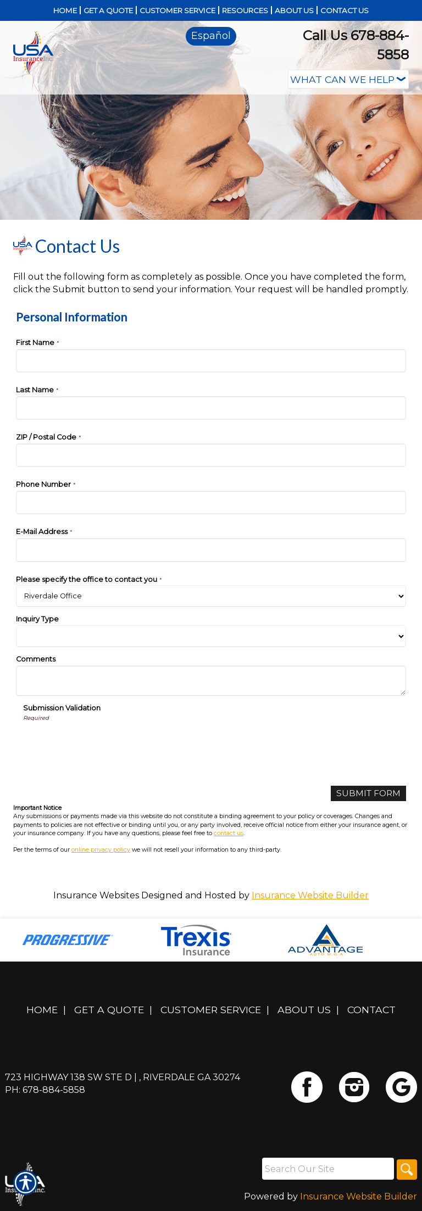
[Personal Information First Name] (211, 361)
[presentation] (106, 743)
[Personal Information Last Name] (211, 408)
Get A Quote (109, 1010)
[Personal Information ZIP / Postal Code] (211, 455)
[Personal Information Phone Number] (211, 502)
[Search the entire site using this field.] (326, 1169)
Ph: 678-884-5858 (45, 1090)
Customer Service (210, 1010)
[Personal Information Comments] (211, 680)
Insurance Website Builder (310, 896)
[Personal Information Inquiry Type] (211, 636)
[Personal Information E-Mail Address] (211, 550)
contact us (228, 833)
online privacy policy (100, 850)
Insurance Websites (96, 896)
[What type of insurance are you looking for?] (348, 79)
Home (42, 1010)
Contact (371, 1010)
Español (211, 36)
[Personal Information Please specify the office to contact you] (211, 596)
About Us (304, 1010)
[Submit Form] (367, 794)
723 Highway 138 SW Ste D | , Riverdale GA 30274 (122, 1078)
